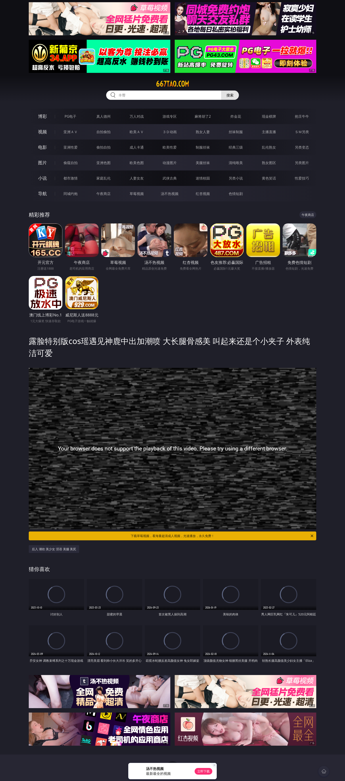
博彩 (42, 116)
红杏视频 (203, 193)
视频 (42, 132)
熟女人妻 (203, 131)
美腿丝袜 (203, 162)
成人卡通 (137, 147)
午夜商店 (103, 193)
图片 (42, 163)
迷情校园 (203, 178)
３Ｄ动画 (170, 131)
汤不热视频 (169, 193)
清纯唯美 (236, 162)
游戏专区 (170, 116)
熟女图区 (269, 162)
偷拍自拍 (103, 147)
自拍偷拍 (103, 131)
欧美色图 (137, 162)
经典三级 (236, 147)
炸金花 (235, 116)
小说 (42, 178)
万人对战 (137, 116)
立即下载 (203, 771)
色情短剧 (236, 193)
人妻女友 (137, 178)
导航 (42, 194)
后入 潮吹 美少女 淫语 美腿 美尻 (54, 549)
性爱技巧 (302, 178)
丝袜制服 (236, 131)
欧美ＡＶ (137, 131)
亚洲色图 (103, 162)
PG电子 (70, 116)
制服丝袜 (203, 147)
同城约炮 (70, 193)
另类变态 (302, 147)
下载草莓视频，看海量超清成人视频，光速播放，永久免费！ (222, 536)
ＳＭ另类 (302, 131)
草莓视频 (137, 193)
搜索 (230, 95)
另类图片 (302, 162)
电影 (42, 147)
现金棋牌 (269, 116)
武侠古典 (170, 178)
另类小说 (236, 178)
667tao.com (172, 83)
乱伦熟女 (269, 147)
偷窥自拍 (70, 162)
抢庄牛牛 (302, 116)
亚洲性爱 (70, 147)
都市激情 (70, 178)
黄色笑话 (269, 178)
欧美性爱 (170, 147)
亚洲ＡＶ (70, 131)
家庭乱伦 (103, 178)
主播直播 (269, 131)
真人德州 (103, 116)
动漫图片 (170, 162)
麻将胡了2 (203, 116)
